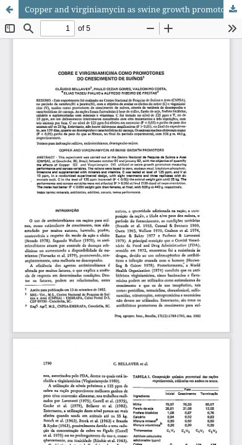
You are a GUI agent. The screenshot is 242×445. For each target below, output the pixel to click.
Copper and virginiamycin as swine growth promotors (129, 9)
